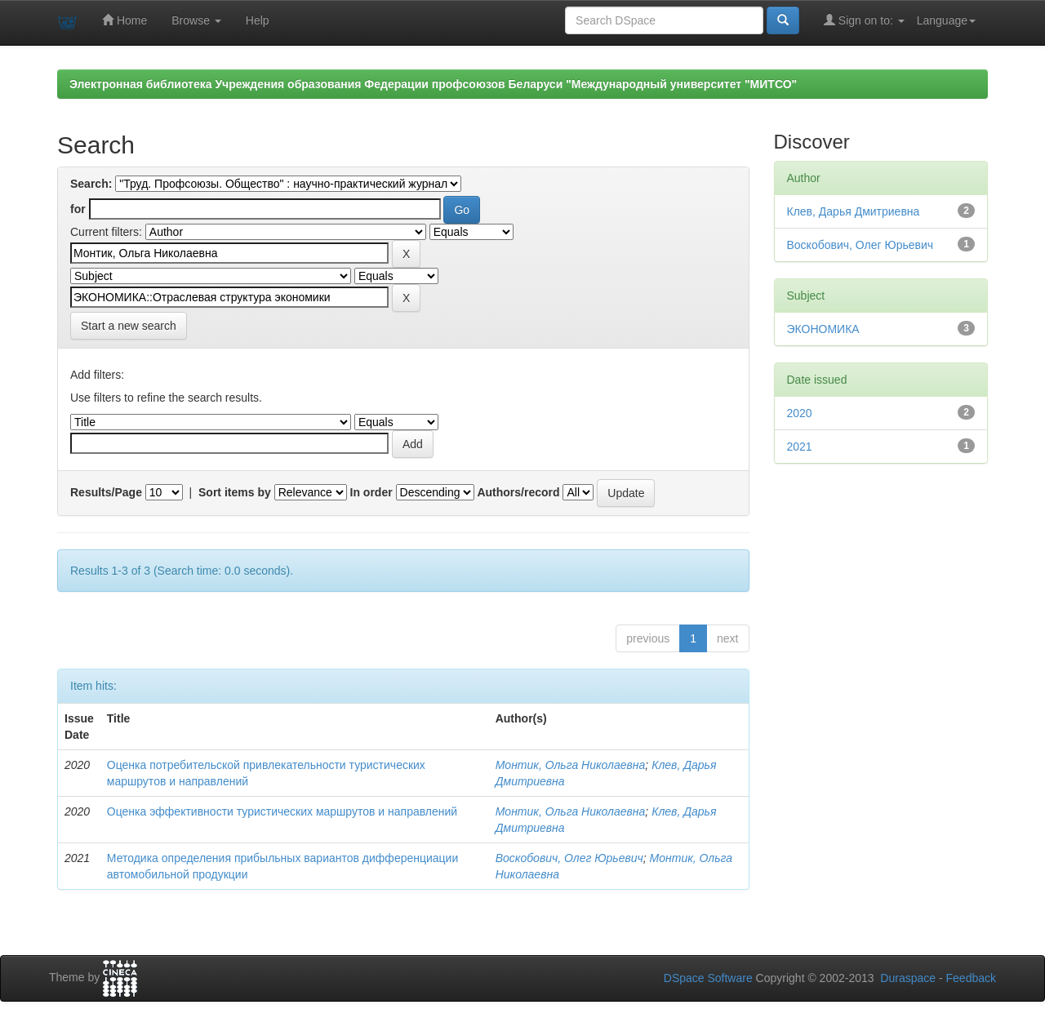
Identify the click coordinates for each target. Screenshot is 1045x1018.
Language (946, 20)
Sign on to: (864, 20)
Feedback (971, 978)
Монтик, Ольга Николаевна (571, 764)
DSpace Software (708, 978)
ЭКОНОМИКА (823, 329)
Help (257, 20)
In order (371, 492)
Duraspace (908, 978)
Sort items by (234, 492)
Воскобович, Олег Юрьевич (569, 858)
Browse (196, 20)
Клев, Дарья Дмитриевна (853, 211)
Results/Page (106, 492)
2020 (799, 413)
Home (124, 20)
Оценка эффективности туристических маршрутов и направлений (282, 811)
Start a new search (128, 325)
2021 (799, 446)
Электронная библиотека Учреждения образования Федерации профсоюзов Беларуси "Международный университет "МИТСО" (433, 84)
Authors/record (518, 492)
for (78, 209)
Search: (91, 183)
